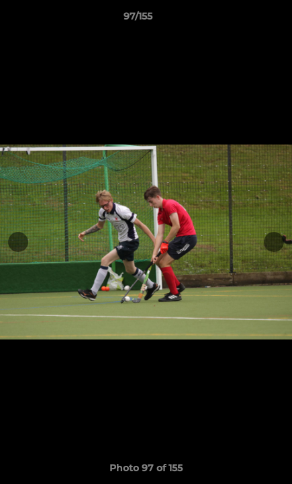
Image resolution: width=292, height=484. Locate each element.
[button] (244, 19)
